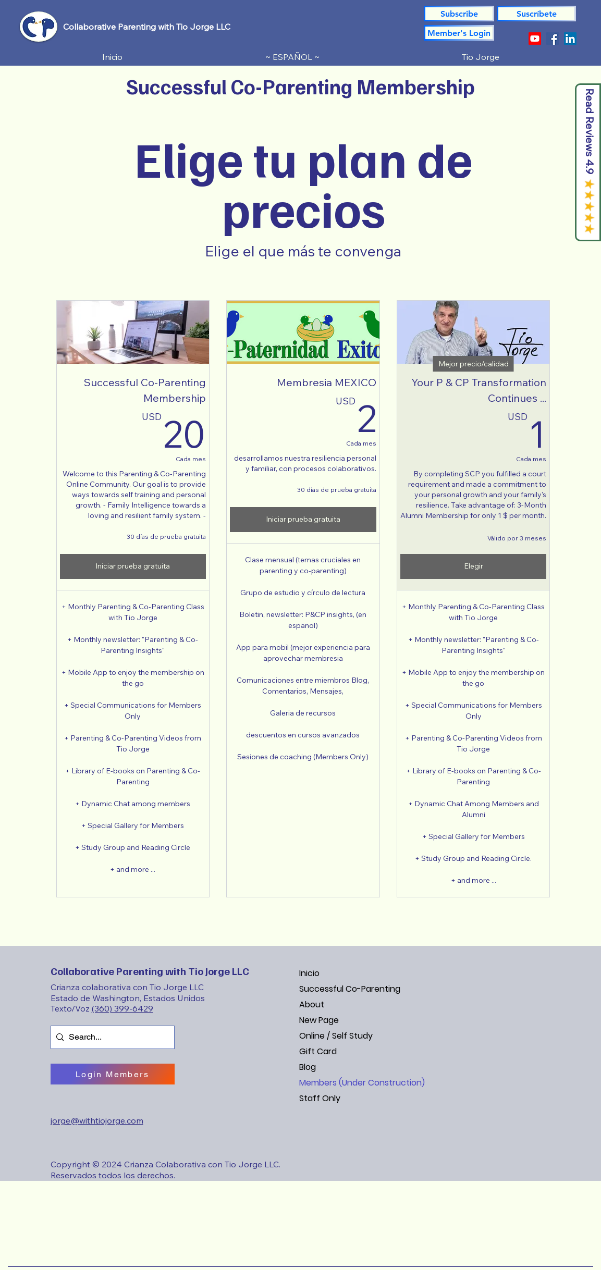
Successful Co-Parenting (349, 989)
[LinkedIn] (570, 38)
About (311, 1004)
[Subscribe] (459, 13)
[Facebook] (552, 38)
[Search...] (110, 1037)
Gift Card (318, 1051)
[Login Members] (113, 1074)
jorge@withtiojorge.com (97, 1120)
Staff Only (319, 1098)
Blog (307, 1067)
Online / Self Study (336, 1036)
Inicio (309, 973)
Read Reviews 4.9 (589, 132)
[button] (536, 13)
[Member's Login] (459, 33)
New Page (319, 1020)
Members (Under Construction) (362, 1083)
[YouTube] (535, 38)
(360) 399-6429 (122, 1008)
